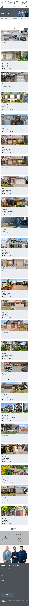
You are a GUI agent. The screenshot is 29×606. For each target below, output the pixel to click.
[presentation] (9, 591)
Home (2, 18)
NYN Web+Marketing (3, 601)
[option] (7, 539)
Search (25, 28)
